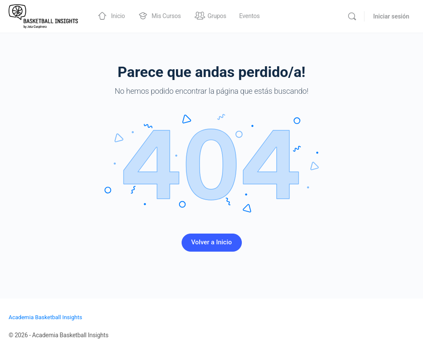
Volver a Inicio (211, 242)
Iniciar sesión (391, 16)
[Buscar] (352, 16)
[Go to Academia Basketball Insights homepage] (43, 15)
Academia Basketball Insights (45, 317)
